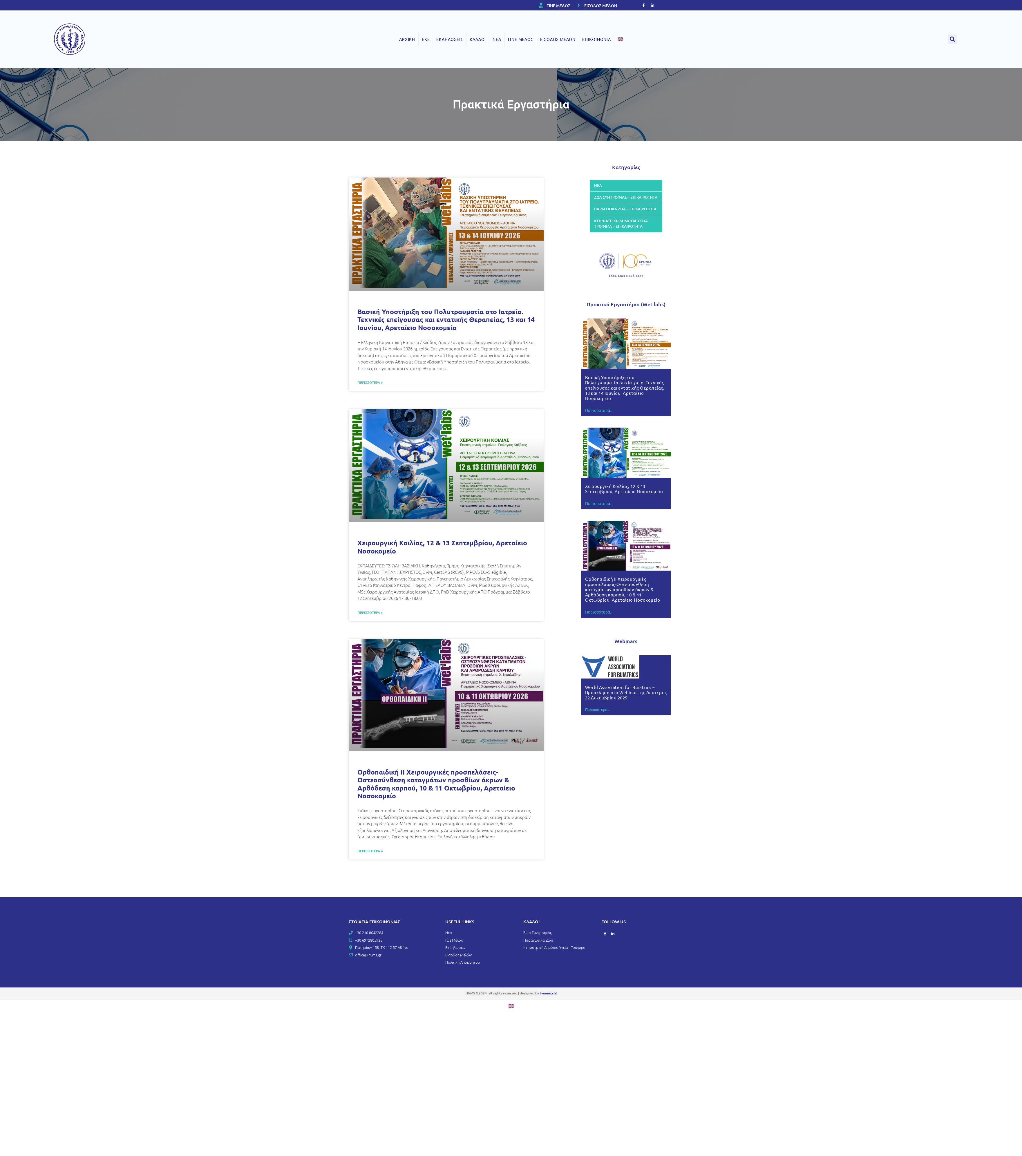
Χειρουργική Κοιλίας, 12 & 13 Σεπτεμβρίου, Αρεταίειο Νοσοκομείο (442, 547)
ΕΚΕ (426, 39)
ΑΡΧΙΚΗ (407, 39)
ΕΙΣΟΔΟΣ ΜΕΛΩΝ (600, 5)
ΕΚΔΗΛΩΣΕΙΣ (449, 39)
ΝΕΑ (497, 39)
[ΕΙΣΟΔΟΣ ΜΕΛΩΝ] (578, 5)
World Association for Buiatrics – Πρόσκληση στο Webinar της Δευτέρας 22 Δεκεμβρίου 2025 (626, 692)
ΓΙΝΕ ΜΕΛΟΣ (558, 5)
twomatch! (548, 993)
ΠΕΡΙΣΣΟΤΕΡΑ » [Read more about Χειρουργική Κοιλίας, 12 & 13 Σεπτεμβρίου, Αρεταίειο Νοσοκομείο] (370, 612)
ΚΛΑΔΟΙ (478, 39)
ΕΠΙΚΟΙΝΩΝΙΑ (596, 39)
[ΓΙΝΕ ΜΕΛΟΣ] (541, 5)
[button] (952, 39)
